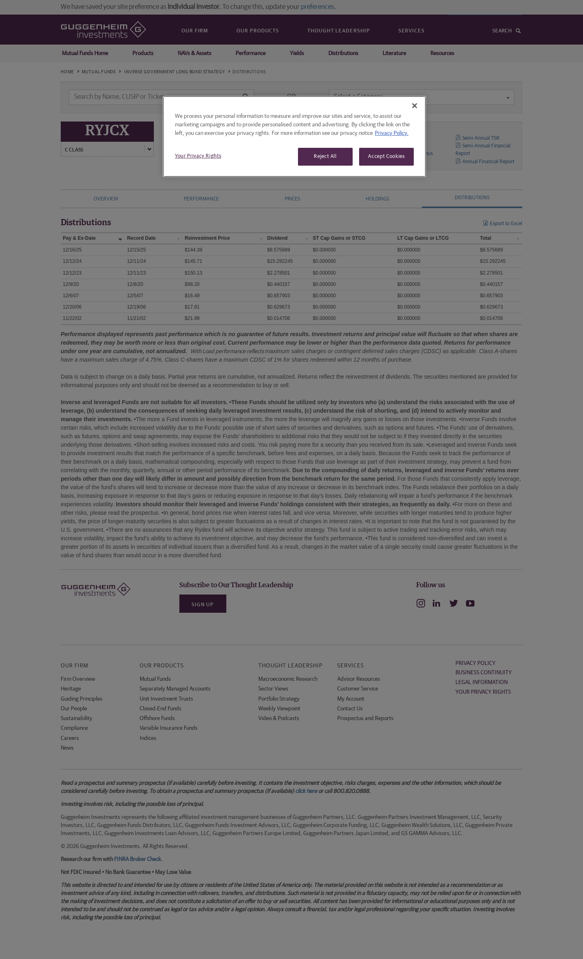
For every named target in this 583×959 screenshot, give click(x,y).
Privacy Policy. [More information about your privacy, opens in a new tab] (392, 133)
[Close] (414, 106)
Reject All (325, 156)
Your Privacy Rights (198, 156)
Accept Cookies (386, 156)
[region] (294, 136)
